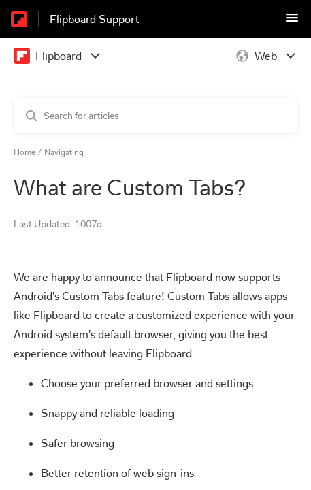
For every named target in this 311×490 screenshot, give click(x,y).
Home (24, 152)
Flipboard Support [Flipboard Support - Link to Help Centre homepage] (94, 19)
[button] (292, 22)
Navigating (64, 152)
